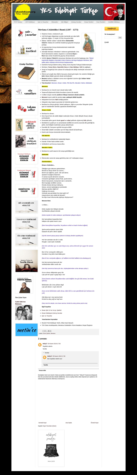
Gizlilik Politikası (114, 22)
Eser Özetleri (101, 22)
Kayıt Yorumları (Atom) (49, 426)
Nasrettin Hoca (62, 67)
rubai (68, 120)
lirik (85, 120)
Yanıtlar (47, 353)
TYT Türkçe (18, 22)
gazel (63, 120)
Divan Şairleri (46, 333)
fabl (56, 99)
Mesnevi (45, 97)
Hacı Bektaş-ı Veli (76, 67)
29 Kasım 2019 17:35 (54, 343)
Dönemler (55, 22)
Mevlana (53, 333)
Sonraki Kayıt (42, 422)
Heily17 (45, 343)
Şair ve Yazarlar (43, 22)
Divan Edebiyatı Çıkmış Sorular (52, 313)
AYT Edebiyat (30, 22)
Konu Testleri (88, 22)
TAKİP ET (111, 29)
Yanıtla (45, 349)
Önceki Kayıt (94, 422)
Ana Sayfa (69, 422)
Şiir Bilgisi (64, 22)
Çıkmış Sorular (76, 22)
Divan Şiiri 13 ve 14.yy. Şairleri (52, 310)
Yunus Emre (52, 67)
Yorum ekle (42, 370)
